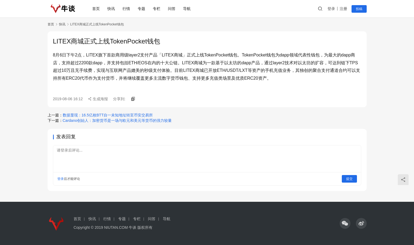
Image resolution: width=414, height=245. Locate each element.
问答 (173, 8)
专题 (142, 8)
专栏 (157, 8)
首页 (97, 8)
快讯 (112, 8)
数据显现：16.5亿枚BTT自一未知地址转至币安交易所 (108, 115)
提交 (349, 179)
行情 (127, 8)
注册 (343, 8)
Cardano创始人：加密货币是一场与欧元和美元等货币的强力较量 (117, 120)
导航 (188, 8)
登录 (331, 8)
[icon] (345, 223)
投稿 (359, 9)
